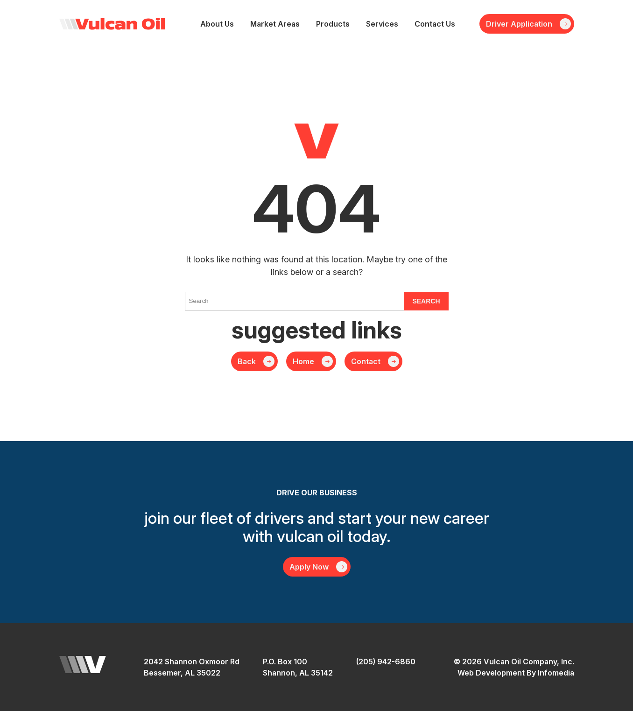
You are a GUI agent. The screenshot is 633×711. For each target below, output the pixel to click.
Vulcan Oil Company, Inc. (112, 24)
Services (382, 23)
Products (333, 23)
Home (303, 361)
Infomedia (556, 672)
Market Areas (275, 23)
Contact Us (435, 23)
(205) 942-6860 (385, 661)
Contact (365, 361)
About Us (217, 23)
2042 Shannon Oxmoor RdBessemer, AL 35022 (191, 667)
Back (247, 361)
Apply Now (309, 566)
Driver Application (519, 23)
